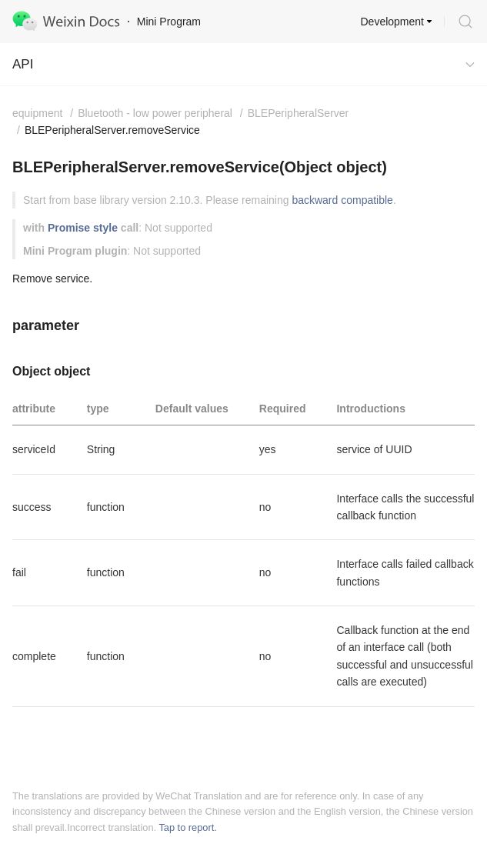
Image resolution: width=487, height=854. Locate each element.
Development (393, 21)
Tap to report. (187, 827)
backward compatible (342, 200)
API (22, 64)
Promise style (83, 228)
